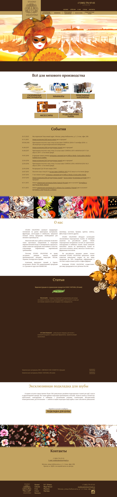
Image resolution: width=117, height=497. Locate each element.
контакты (92, 9)
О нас (36, 489)
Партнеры (47, 491)
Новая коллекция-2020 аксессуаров (44, 139)
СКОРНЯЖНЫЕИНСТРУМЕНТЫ (46, 12)
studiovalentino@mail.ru (86, 487)
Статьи (37, 491)
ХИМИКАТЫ (57, 13)
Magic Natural (48, 487)
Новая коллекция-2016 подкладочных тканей (47, 178)
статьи (85, 9)
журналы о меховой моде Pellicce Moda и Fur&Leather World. (66, 175)
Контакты (38, 493)
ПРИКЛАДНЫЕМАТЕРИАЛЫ (68, 12)
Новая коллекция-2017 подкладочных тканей (47, 160)
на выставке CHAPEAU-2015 (59, 172)
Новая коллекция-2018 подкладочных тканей (47, 147)
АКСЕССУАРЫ (78, 13)
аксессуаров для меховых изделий (75, 178)
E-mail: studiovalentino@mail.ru (58, 460)
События (37, 487)
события (73, 9)
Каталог (37, 485)
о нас (79, 9)
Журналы (47, 489)
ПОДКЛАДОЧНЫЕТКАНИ (89, 12)
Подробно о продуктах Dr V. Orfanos (44, 190)
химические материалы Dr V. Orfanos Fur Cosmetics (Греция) (57, 188)
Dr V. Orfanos (48, 485)
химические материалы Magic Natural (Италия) (52, 183)
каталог (65, 9)
